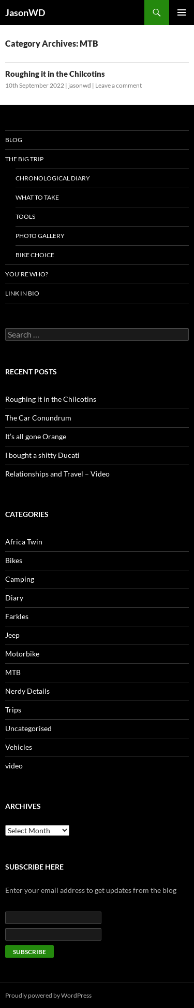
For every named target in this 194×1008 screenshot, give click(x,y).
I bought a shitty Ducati (42, 455)
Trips (13, 709)
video (14, 765)
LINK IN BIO (22, 293)
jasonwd (79, 85)
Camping (19, 579)
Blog (13, 140)
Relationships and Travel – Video (57, 473)
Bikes (13, 560)
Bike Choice (35, 255)
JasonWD (25, 12)
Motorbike (22, 653)
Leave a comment (118, 85)
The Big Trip (24, 159)
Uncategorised (28, 728)
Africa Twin (23, 541)
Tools (25, 216)
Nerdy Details (27, 691)
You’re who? (26, 274)
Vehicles (18, 747)
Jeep (12, 635)
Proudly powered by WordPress (48, 995)
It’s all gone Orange (35, 436)
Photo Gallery (40, 236)
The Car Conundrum (38, 417)
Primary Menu (181, 12)
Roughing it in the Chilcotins (55, 73)
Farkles (16, 616)
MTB (13, 672)
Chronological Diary (53, 178)
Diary (14, 597)
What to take (37, 197)
